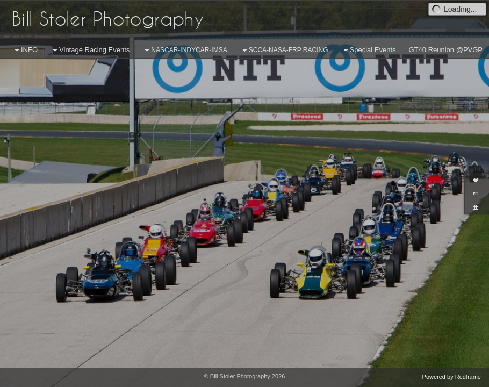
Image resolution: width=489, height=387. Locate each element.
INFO (25, 50)
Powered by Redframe (451, 377)
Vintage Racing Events (90, 50)
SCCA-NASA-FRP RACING (284, 50)
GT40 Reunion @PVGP (446, 50)
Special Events (368, 50)
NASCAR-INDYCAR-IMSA (184, 50)
